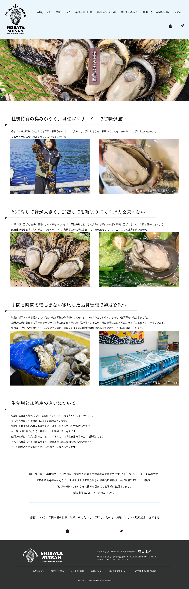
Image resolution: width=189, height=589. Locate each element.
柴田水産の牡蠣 (83, 12)
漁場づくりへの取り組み (156, 12)
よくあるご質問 (77, 571)
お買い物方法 (38, 571)
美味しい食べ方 (129, 12)
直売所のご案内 (57, 571)
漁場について (63, 12)
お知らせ (179, 12)
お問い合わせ (96, 571)
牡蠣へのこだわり (106, 12)
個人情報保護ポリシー (118, 571)
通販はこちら (43, 12)
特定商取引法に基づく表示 (145, 571)
